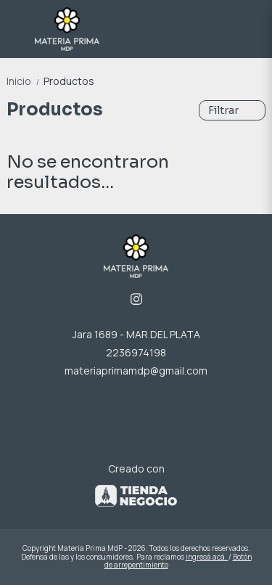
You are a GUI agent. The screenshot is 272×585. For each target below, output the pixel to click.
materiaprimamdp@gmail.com (136, 370)
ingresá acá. (207, 557)
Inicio (25, 81)
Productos (69, 81)
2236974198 (136, 352)
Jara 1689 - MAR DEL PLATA (136, 334)
